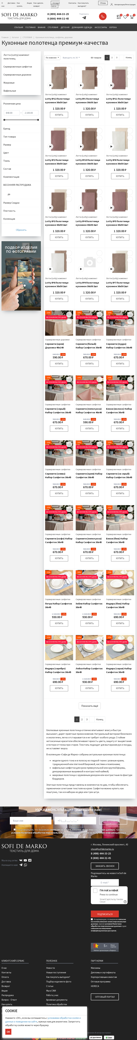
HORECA (95, 986)
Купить (59, 114)
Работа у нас (52, 995)
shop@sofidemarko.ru (102, 848)
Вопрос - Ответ (9, 999)
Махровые (9, 82)
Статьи (49, 986)
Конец (129, 57)
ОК (8, 1031)
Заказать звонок (103, 16)
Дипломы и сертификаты (103, 972)
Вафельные (9, 90)
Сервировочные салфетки (88, 339)
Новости (50, 967)
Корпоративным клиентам (104, 977)
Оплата (5, 977)
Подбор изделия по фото (58, 981)
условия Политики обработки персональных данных (41, 832)
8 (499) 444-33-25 (58, 14)
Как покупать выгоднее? (58, 977)
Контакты (72, 3)
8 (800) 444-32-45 (58, 18)
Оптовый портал (105, 996)
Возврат (6, 986)
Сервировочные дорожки (57, 339)
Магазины (95, 967)
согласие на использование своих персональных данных (82, 829)
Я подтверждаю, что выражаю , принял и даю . (68, 832)
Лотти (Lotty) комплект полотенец (16, 56)
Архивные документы (56, 999)
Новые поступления (56, 972)
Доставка (11, 3)
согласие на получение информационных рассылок (103, 929)
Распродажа (8, 995)
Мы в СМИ (51, 990)
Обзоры (103, 3)
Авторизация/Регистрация (124, 4)
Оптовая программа (100, 981)
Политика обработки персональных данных (57, 1006)
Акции (29, 3)
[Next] (121, 57)
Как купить (7, 1004)
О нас (4, 967)
